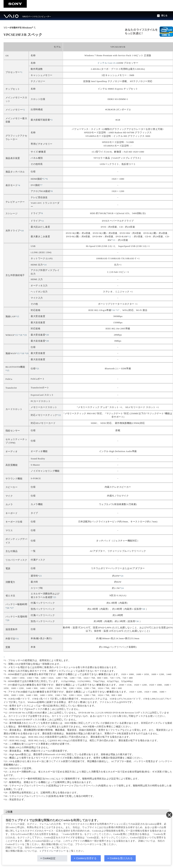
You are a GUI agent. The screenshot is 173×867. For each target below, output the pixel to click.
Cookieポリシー (42, 847)
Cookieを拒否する (86, 858)
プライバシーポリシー (54, 851)
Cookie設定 (49, 858)
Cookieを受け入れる (121, 858)
